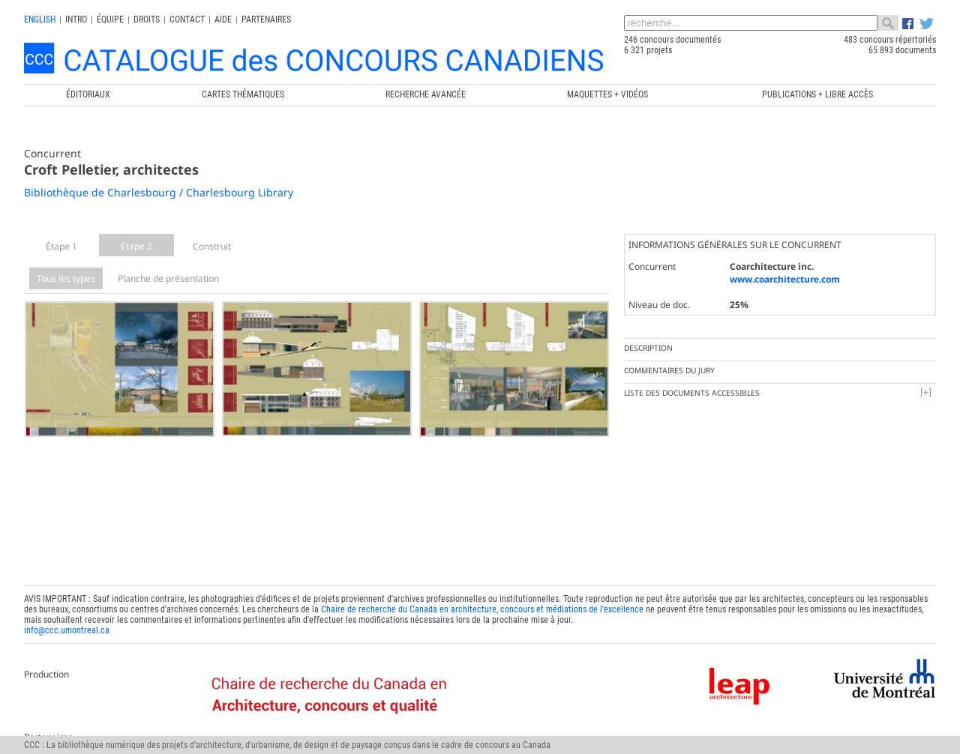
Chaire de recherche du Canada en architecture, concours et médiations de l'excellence (482, 594)
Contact (187, 19)
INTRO (76, 19)
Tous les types (66, 278)
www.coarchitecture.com (785, 279)
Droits (147, 19)
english (40, 19)
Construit (212, 246)
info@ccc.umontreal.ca (67, 615)
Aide (223, 19)
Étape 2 (136, 246)
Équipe (110, 19)
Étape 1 (61, 246)
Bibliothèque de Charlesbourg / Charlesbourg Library (158, 192)
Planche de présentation (168, 278)
